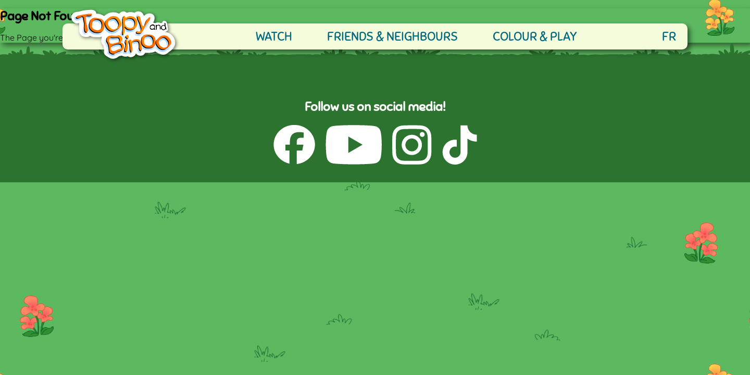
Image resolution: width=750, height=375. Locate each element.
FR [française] (669, 36)
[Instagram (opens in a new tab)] (412, 146)
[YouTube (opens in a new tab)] (354, 146)
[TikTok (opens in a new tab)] (459, 146)
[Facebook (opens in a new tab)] (294, 146)
